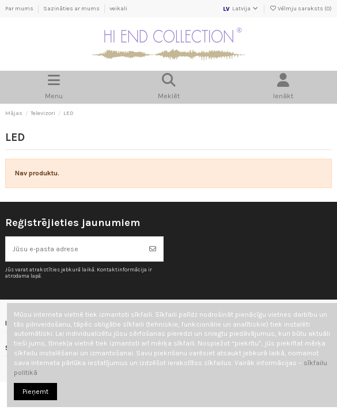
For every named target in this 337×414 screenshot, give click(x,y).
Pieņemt (35, 392)
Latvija (240, 8)
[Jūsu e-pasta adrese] (74, 249)
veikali (118, 8)
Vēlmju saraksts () (300, 8)
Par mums (20, 8)
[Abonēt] (152, 249)
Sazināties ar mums (72, 8)
